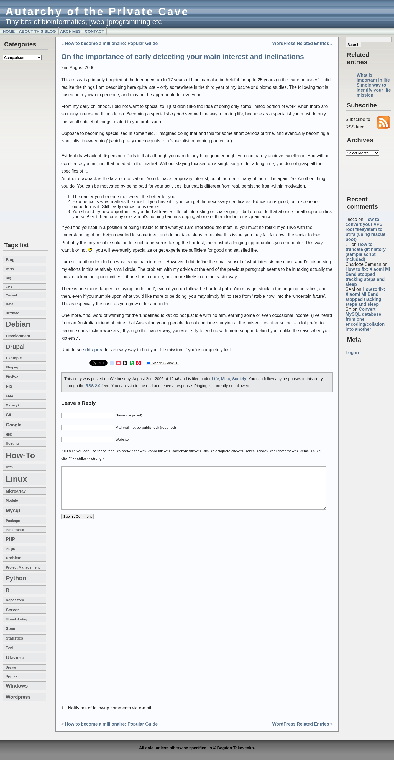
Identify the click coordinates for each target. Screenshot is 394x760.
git (8, 415)
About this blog (37, 31)
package (13, 521)
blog (10, 259)
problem (13, 558)
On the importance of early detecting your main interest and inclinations (182, 56)
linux (16, 478)
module (12, 501)
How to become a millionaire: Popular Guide (111, 43)
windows (17, 686)
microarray (16, 491)
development (18, 336)
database (12, 313)
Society (239, 379)
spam (11, 628)
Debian (18, 324)
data (9, 304)
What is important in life (373, 77)
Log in (352, 352)
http (9, 467)
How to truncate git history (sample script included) (366, 252)
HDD (9, 434)
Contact (94, 31)
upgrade (12, 676)
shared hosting (17, 619)
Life (215, 379)
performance (15, 529)
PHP (10, 539)
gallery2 (12, 405)
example (14, 358)
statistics (14, 638)
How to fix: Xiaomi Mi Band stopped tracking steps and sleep (368, 277)
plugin (10, 549)
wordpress (18, 697)
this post (94, 349)
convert (11, 295)
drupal (15, 347)
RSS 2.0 (93, 385)
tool (9, 648)
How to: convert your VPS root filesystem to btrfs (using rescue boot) (365, 229)
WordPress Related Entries (300, 43)
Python (16, 578)
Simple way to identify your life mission (374, 90)
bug (9, 278)
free (9, 396)
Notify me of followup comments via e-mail (109, 708)
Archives (70, 31)
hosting (12, 443)
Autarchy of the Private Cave (97, 11)
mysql (13, 510)
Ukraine (15, 657)
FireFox (12, 376)
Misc (225, 379)
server (12, 609)
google (13, 424)
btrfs (10, 269)
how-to (20, 455)
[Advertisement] (19, 154)
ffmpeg (12, 367)
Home (9, 31)
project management (23, 567)
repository (15, 600)
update (11, 667)
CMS (9, 286)
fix (9, 386)
